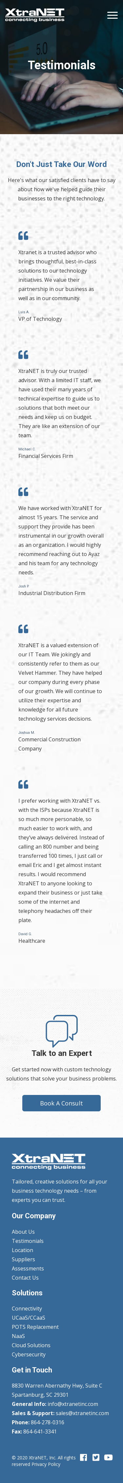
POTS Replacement (35, 1326)
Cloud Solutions (31, 1345)
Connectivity (27, 1308)
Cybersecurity (29, 1354)
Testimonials (28, 1241)
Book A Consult (61, 1103)
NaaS (18, 1336)
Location (22, 1250)
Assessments (28, 1268)
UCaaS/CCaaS (28, 1317)
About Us (23, 1231)
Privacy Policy (45, 1464)
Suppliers (23, 1259)
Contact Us (25, 1277)
